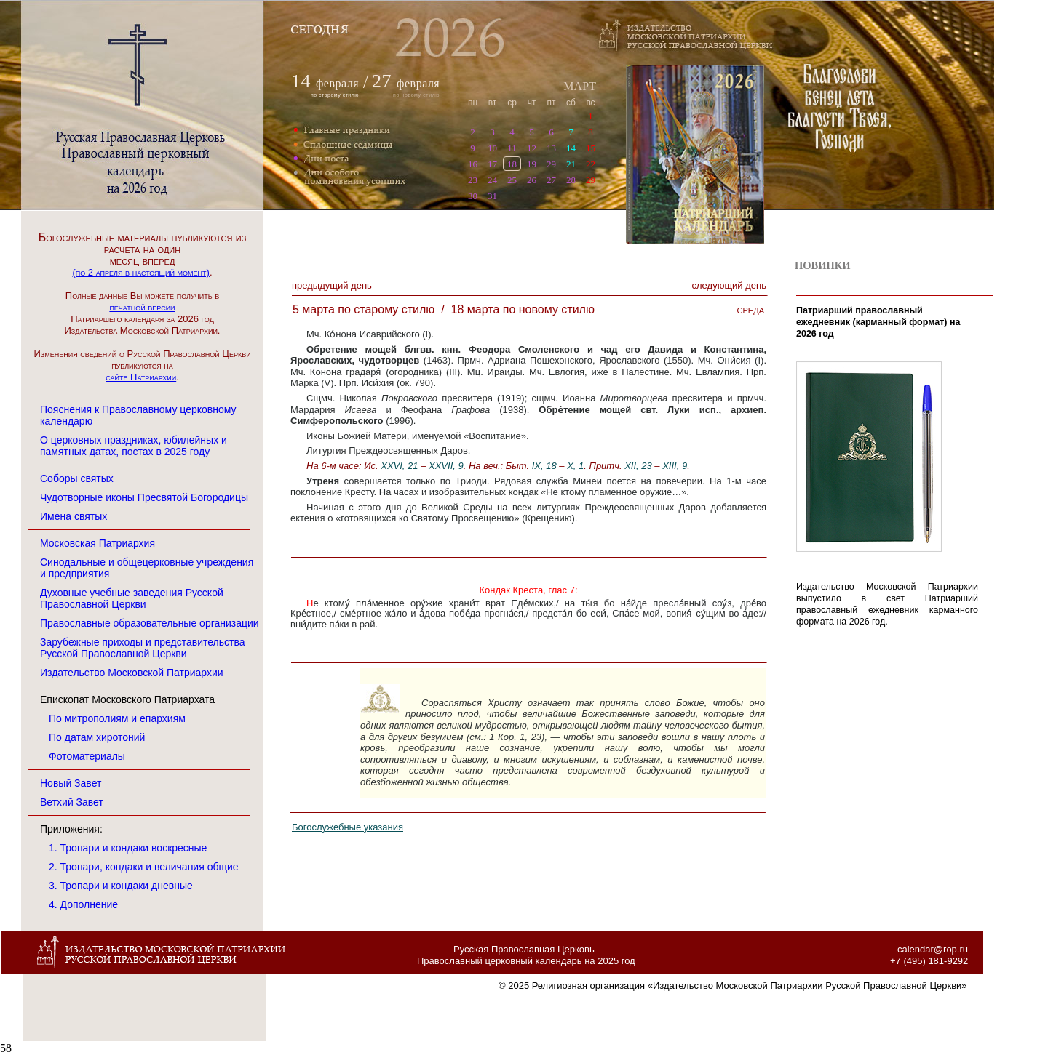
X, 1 (575, 465)
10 (492, 148)
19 (531, 164)
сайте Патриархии (141, 377)
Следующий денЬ (729, 285)
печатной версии (142, 307)
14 (571, 148)
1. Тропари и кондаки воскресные (128, 848)
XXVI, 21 (399, 465)
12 (531, 148)
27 (551, 180)
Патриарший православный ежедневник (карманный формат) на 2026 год (878, 322)
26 (531, 180)
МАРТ (579, 86)
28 (571, 180)
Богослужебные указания (347, 827)
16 (472, 164)
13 (551, 148)
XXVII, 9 (446, 465)
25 (512, 180)
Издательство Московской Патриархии (131, 672)
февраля (337, 83)
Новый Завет (70, 783)
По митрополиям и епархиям (117, 718)
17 (492, 164)
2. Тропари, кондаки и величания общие (144, 867)
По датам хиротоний (97, 737)
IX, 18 (544, 465)
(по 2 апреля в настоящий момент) (140, 272)
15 (590, 148)
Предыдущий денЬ (332, 285)
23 (472, 180)
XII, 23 (638, 465)
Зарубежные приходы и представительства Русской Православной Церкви (142, 647)
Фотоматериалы (87, 756)
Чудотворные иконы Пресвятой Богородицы (144, 497)
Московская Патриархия (97, 543)
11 (512, 148)
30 (472, 195)
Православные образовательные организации (149, 623)
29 (551, 164)
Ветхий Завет (71, 802)
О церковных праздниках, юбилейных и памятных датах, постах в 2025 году (133, 445)
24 (492, 180)
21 (571, 164)
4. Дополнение (83, 904)
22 (590, 164)
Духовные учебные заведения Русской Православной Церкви (131, 598)
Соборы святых (77, 478)
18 (512, 164)
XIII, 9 (674, 465)
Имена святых (73, 516)
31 (492, 195)
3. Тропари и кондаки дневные (121, 885)
